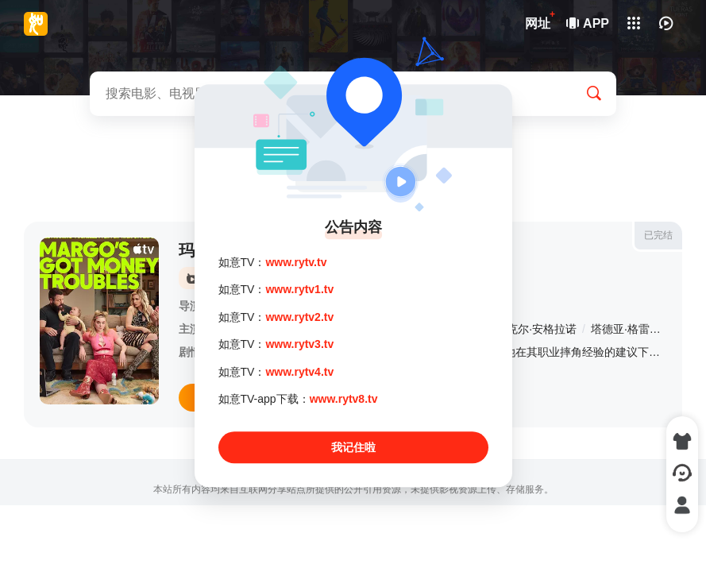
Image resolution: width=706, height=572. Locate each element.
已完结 (658, 235)
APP (588, 23)
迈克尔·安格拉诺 (536, 329)
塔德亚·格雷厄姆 (631, 329)
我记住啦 (353, 448)
